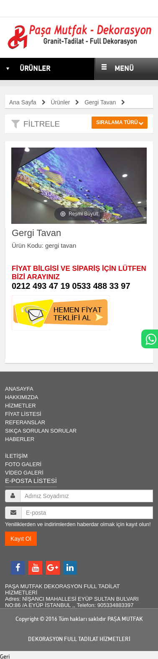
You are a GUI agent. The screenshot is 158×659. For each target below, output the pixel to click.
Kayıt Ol (20, 538)
